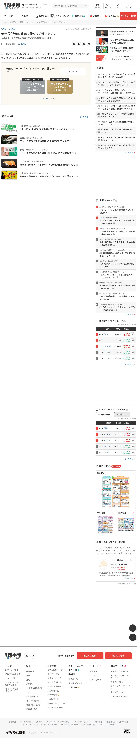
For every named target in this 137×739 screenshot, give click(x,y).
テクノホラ (107, 352)
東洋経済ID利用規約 (69, 724)
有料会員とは (46, 98)
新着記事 (13, 22)
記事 (25, 16)
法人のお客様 (119, 656)
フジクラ (107, 440)
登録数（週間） (104, 415)
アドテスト (107, 346)
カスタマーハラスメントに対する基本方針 (39, 724)
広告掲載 (37, 721)
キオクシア (108, 446)
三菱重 (106, 452)
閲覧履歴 (97, 6)
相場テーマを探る (26, 22)
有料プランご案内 (128, 16)
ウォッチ (118, 6)
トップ (8, 16)
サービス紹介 (24, 721)
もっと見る (83, 116)
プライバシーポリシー (82, 721)
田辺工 (105, 334)
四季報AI (112, 16)
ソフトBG (107, 434)
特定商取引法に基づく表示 (118, 721)
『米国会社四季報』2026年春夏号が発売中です (33, 5)
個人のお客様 (93, 656)
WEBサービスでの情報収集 (57, 721)
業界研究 (78, 16)
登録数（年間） (122, 414)
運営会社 (10, 721)
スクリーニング (60, 16)
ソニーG (106, 358)
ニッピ (105, 340)
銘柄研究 (42, 16)
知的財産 (99, 721)
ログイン (128, 6)
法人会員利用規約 (108, 724)
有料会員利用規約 (89, 724)
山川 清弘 (22, 44)
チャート (108, 6)
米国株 (95, 16)
